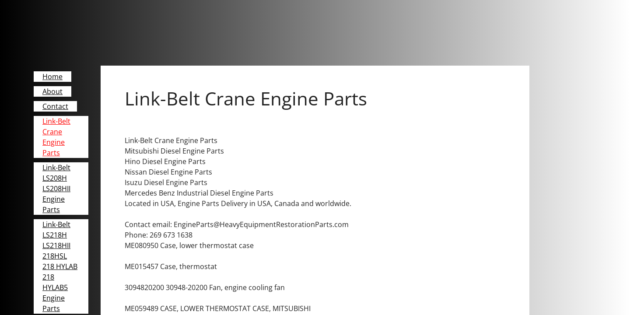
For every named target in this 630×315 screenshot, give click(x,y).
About (52, 91)
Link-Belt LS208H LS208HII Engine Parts (56, 188)
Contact (55, 106)
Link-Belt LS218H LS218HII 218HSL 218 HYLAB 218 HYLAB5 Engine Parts (59, 266)
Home (52, 76)
